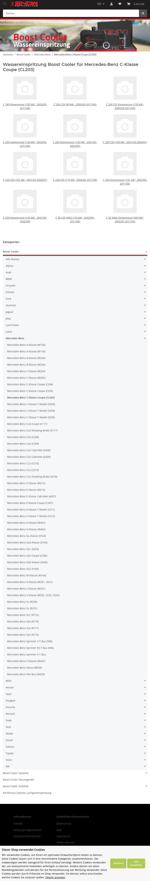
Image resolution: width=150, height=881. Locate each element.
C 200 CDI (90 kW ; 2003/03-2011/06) (75, 104)
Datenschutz (64, 823)
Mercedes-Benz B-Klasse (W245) (26, 358)
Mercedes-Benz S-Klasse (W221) (26, 588)
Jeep (8, 318)
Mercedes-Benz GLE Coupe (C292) (27, 555)
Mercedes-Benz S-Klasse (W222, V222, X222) (33, 595)
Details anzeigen (55, 877)
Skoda (9, 733)
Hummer (11, 305)
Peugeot (10, 700)
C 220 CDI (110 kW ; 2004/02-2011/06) (75, 172)
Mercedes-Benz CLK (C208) (23, 437)
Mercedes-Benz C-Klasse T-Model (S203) (31, 404)
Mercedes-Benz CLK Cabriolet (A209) (28, 456)
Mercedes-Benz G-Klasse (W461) (26, 522)
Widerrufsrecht (66, 842)
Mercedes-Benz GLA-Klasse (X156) (27, 542)
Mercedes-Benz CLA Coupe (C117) (27, 424)
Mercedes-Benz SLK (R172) (23, 634)
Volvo (9, 760)
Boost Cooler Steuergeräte (18, 779)
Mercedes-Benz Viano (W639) (24, 667)
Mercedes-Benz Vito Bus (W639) (26, 674)
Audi (8, 272)
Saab (9, 720)
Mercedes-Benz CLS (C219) (23, 470)
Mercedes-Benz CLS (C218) (23, 463)
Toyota (10, 753)
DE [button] (99, 4)
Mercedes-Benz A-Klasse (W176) (26, 351)
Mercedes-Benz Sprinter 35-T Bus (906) (30, 648)
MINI (8, 680)
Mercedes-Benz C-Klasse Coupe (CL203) (31, 397)
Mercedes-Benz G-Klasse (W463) (26, 529)
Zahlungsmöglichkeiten (28, 830)
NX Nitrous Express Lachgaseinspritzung (27, 792)
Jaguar (9, 312)
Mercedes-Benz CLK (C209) (23, 443)
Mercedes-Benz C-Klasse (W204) (26, 371)
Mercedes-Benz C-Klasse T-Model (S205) (31, 417)
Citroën (10, 292)
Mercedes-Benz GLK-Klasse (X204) (27, 562)
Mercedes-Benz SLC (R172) (23, 615)
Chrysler (11, 285)
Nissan (10, 687)
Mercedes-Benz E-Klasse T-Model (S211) (31, 509)
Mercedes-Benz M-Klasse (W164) (26, 575)
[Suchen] (71, 13)
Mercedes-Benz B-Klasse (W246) (26, 364)
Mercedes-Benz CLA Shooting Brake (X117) (32, 430)
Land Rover (12, 325)
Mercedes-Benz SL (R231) (22, 608)
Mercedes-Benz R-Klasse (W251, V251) (29, 582)
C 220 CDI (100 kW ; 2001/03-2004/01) (125, 142)
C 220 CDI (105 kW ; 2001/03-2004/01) (25, 172)
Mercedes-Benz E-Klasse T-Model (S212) (31, 516)
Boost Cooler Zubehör (16, 786)
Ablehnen (118, 863)
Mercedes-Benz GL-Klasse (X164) (26, 536)
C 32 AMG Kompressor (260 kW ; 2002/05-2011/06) (125, 211)
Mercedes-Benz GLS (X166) (23, 568)
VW (7, 766)
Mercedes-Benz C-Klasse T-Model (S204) (31, 410)
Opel (8, 694)
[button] (111, 3)
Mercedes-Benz (15, 338)
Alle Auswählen (136, 863)
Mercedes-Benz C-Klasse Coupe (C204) (30, 384)
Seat (8, 727)
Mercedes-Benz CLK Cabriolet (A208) (28, 450)
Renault (10, 713)
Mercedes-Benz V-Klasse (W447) (26, 661)
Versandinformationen (27, 836)
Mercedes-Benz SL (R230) (22, 601)
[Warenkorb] (135, 3)
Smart (9, 740)
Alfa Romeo (12, 259)
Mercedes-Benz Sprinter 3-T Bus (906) (29, 641)
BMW (9, 279)
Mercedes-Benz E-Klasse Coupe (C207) (30, 503)
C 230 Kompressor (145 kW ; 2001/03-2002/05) (25, 211)
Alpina (9, 265)
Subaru (10, 746)
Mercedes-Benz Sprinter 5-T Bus (26, 654)
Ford (8, 298)
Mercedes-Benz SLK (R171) (23, 628)
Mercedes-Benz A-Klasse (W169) (26, 344)
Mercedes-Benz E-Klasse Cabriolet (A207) (31, 496)
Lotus (9, 331)
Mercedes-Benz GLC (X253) (23, 549)
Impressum (63, 836)
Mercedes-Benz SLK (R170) (23, 621)
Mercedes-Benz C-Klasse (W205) (26, 377)
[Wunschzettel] (120, 3)
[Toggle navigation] (4, 2)
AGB (59, 830)
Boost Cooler (11, 251)
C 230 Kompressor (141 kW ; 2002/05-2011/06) (125, 173)
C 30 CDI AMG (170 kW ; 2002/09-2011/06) (75, 211)
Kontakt (18, 823)
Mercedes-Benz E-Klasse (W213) (26, 489)
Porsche (10, 707)
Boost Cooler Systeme (16, 773)
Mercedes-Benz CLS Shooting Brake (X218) (32, 476)
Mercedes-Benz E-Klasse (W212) (26, 483)
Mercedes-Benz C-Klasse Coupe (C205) (30, 391)
